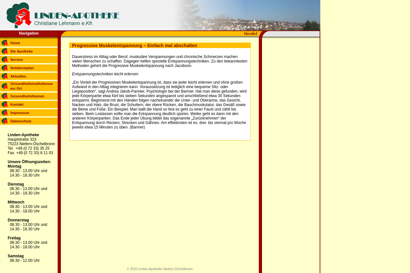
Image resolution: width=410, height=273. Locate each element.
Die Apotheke (22, 51)
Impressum (20, 113)
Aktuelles (18, 76)
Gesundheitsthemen (28, 96)
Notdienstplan (22, 68)
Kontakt (17, 104)
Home (15, 43)
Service (17, 60)
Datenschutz (21, 121)
